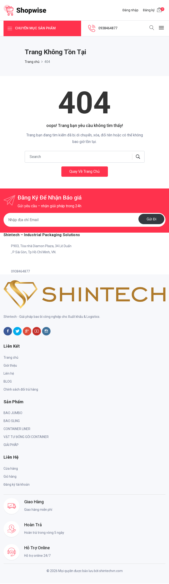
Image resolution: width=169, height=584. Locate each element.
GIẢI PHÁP (11, 445)
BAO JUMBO (13, 413)
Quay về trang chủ (84, 171)
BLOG (8, 382)
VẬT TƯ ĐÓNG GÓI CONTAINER (26, 437)
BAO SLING (12, 421)
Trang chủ (32, 62)
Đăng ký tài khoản (17, 485)
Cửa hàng (11, 469)
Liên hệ (9, 374)
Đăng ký (149, 10)
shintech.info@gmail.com (30, 262)
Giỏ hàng (10, 477)
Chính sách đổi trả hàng (21, 390)
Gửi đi (151, 219)
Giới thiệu (10, 366)
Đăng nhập (130, 10)
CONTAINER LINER (17, 429)
